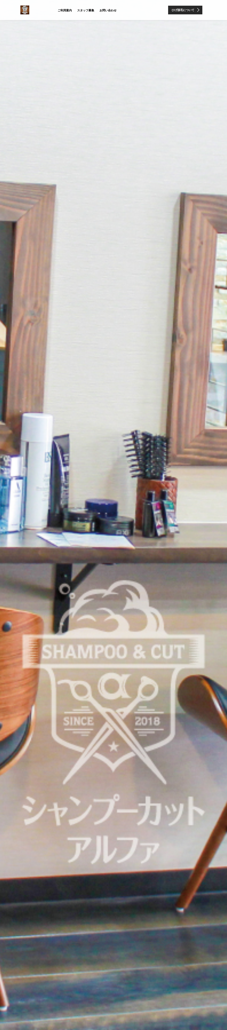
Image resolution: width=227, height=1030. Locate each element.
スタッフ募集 (85, 10)
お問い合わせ (108, 10)
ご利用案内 (65, 10)
